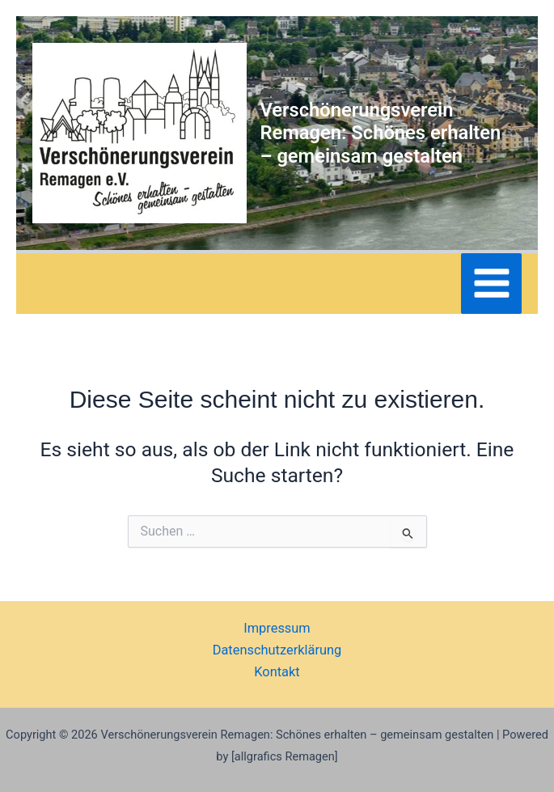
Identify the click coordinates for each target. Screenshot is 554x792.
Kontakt (276, 672)
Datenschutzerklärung (277, 650)
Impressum (277, 628)
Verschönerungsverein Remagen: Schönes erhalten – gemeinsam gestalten (380, 133)
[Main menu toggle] (491, 283)
